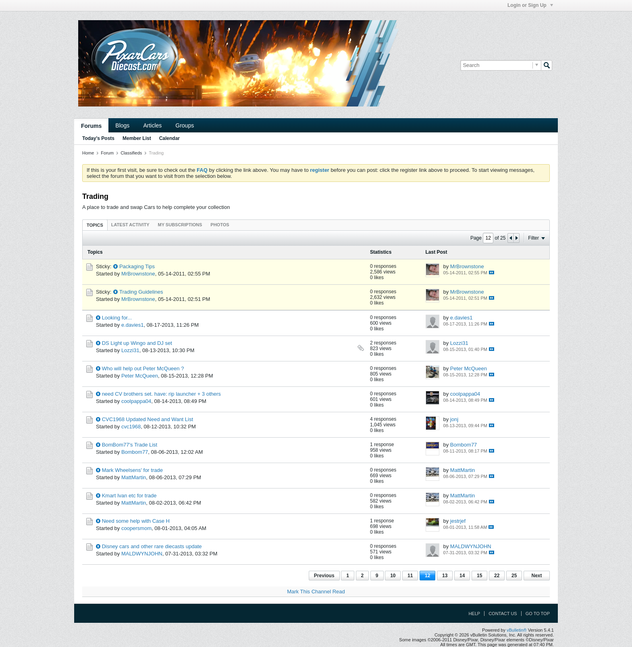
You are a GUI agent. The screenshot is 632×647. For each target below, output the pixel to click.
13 (444, 575)
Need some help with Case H (136, 521)
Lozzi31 (130, 350)
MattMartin (133, 477)
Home (88, 152)
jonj (454, 419)
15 (479, 575)
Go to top (538, 613)
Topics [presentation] (95, 225)
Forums (91, 126)
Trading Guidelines (141, 292)
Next (536, 575)
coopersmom (136, 528)
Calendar (169, 138)
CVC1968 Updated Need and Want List (147, 419)
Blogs (122, 125)
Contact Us (503, 613)
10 (392, 575)
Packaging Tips (137, 266)
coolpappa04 (136, 401)
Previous (324, 575)
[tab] (95, 224)
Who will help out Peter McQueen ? (143, 368)
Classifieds (131, 152)
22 (496, 575)
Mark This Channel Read (316, 592)
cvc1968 (131, 427)
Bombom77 (134, 452)
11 (410, 575)
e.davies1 (132, 325)
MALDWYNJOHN (141, 554)
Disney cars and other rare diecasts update (152, 546)
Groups (184, 125)
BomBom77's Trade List (130, 445)
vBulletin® (517, 630)
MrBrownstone (138, 274)
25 (514, 575)
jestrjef (458, 521)
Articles (152, 125)
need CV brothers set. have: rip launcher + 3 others (161, 394)
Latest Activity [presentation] (130, 224)
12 (427, 575)
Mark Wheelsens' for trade (132, 470)
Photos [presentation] (219, 224)
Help (474, 613)
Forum (107, 152)
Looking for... (117, 318)
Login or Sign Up (530, 5)
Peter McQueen (139, 376)
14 (462, 575)
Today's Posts (98, 138)
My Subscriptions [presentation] (180, 224)
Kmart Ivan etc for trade (129, 496)
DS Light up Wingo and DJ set (137, 343)
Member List (137, 138)
